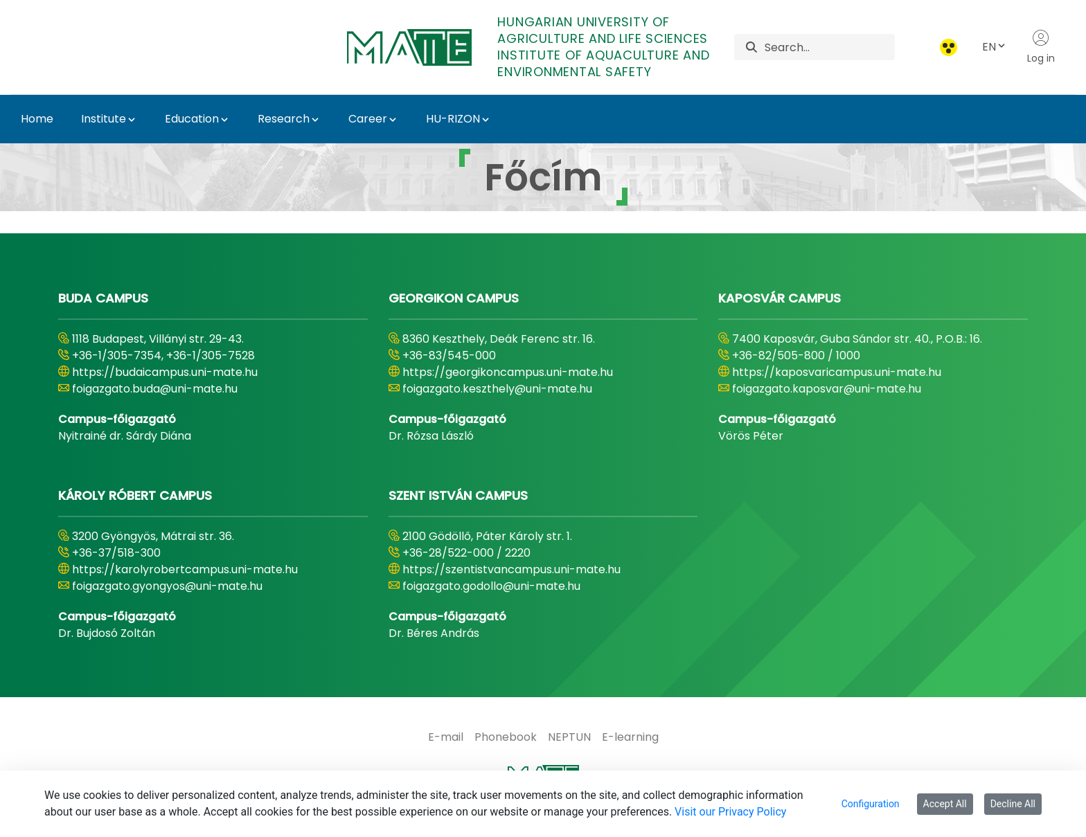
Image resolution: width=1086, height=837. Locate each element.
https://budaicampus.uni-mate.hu (165, 372)
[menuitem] (445, 737)
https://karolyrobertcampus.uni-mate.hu (185, 569)
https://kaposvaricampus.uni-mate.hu (836, 372)
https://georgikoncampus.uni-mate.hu (507, 372)
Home (37, 119)
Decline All (1012, 803)
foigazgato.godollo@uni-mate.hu (491, 586)
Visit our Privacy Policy (730, 811)
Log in (1041, 47)
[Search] (829, 47)
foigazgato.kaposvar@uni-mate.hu (826, 389)
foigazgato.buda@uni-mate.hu (155, 389)
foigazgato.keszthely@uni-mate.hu (497, 389)
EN (994, 47)
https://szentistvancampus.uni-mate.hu (511, 569)
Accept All (945, 803)
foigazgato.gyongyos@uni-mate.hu (167, 586)
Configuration (871, 803)
